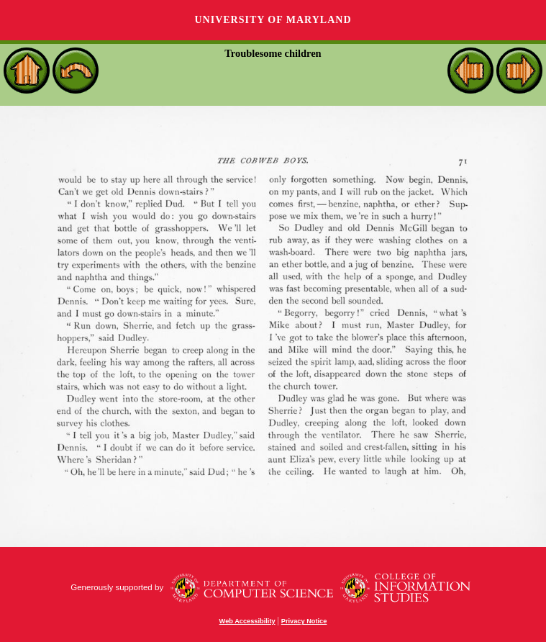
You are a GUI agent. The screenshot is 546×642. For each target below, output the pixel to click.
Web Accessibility (247, 621)
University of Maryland (272, 19)
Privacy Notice (304, 621)
